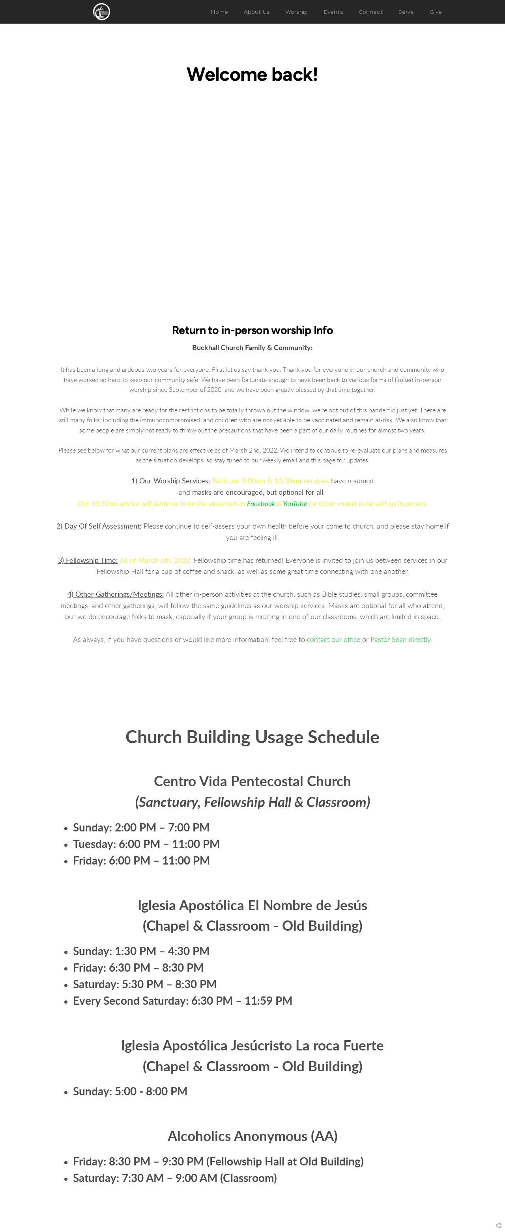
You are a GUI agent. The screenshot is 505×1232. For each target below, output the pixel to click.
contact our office (333, 640)
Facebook (261, 504)
